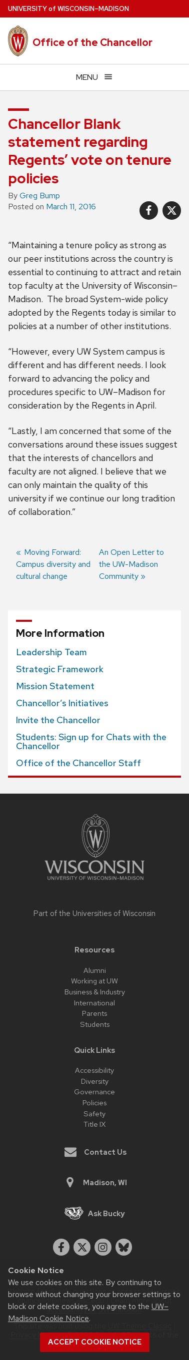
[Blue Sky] (124, 1247)
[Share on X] (171, 210)
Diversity (94, 1081)
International (94, 1002)
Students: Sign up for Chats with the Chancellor (91, 742)
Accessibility (94, 1070)
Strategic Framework (60, 669)
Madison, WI (95, 1182)
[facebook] (61, 1247)
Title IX (95, 1124)
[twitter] (82, 1247)
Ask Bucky (94, 1213)
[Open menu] (94, 77)
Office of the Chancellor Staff (78, 763)
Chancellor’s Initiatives (62, 703)
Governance (94, 1091)
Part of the (95, 913)
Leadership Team (51, 652)
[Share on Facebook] (149, 210)
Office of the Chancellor (92, 42)
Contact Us (95, 1152)
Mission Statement (55, 686)
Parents (94, 1013)
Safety (95, 1113)
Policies (94, 1102)
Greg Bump (40, 195)
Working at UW (94, 980)
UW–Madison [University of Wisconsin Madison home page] (68, 8)
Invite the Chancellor (58, 720)
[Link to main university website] (94, 882)
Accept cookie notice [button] (95, 1342)
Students (95, 1024)
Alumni (95, 970)
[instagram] (103, 1247)
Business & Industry (94, 991)
